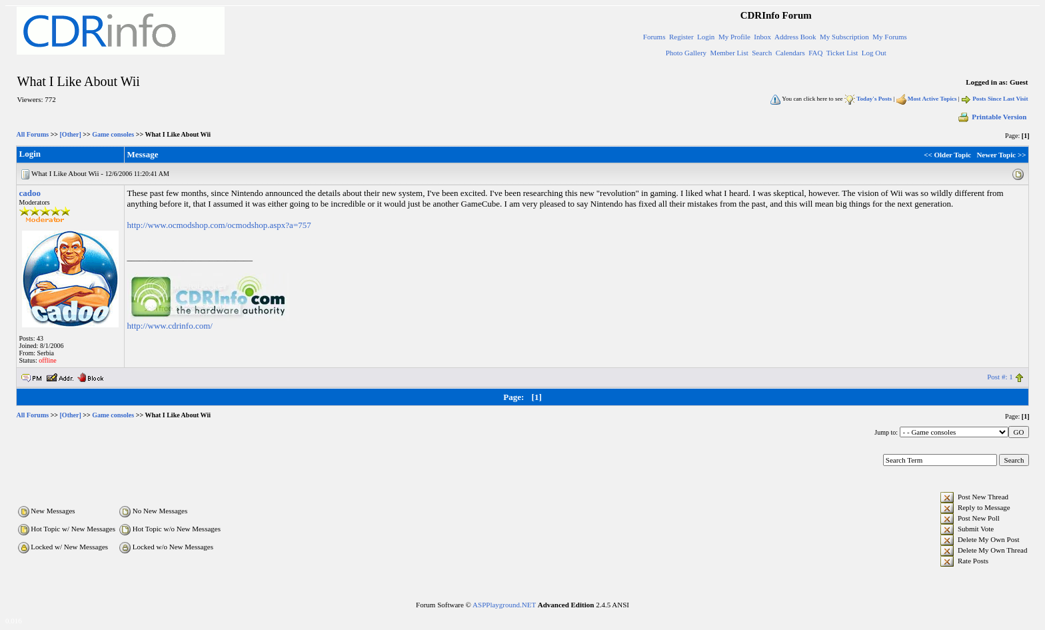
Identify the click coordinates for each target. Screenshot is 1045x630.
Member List (729, 53)
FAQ (815, 53)
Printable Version (991, 117)
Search (762, 53)
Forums (654, 37)
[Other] (70, 134)
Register (681, 37)
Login (705, 37)
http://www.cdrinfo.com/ (170, 326)
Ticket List (842, 53)
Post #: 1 (1000, 377)
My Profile (734, 37)
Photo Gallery (686, 53)
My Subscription (844, 37)
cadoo (30, 193)
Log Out (874, 53)
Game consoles (113, 134)
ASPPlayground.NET (504, 605)
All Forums (33, 134)
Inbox (762, 37)
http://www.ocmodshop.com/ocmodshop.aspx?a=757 (219, 225)
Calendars (790, 53)
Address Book (795, 37)
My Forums (889, 37)
